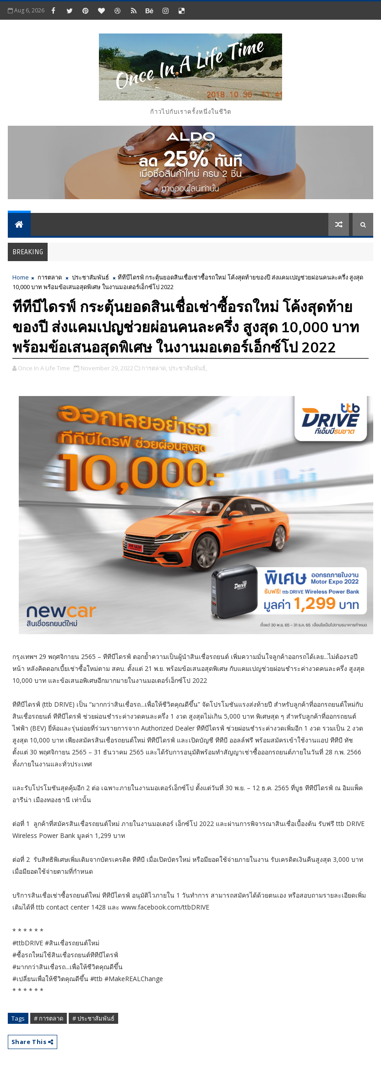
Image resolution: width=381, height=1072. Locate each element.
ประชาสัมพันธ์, (188, 368)
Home (20, 277)
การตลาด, (154, 368)
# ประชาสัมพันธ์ (93, 1018)
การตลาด (50, 277)
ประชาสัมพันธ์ (90, 277)
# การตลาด (48, 1018)
